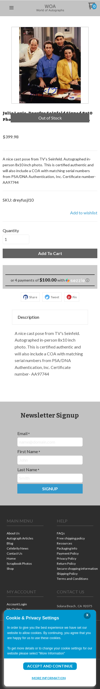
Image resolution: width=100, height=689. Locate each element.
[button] (11, 8)
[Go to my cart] (92, 8)
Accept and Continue (50, 666)
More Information (49, 678)
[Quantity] (16, 239)
